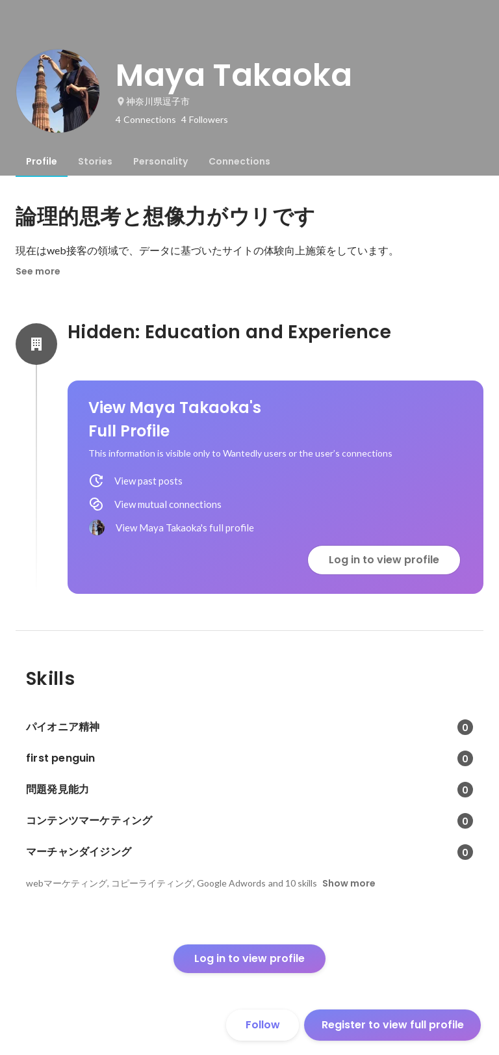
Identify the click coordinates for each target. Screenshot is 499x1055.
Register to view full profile (393, 1024)
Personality (160, 161)
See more (38, 271)
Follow (263, 1024)
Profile (41, 161)
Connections (239, 161)
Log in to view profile (384, 559)
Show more (349, 883)
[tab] (42, 161)
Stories (95, 161)
